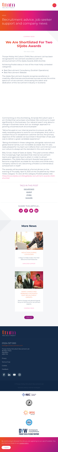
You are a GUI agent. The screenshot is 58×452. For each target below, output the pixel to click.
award (29, 192)
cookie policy (24, 443)
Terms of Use (6, 362)
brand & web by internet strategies (29, 387)
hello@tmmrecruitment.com (12, 345)
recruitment (29, 189)
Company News (28, 36)
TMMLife (29, 198)
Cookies (4, 365)
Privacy (4, 358)
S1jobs (29, 195)
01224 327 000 (9, 343)
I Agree (6, 447)
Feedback (5, 369)
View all (29, 317)
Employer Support (29, 263)
